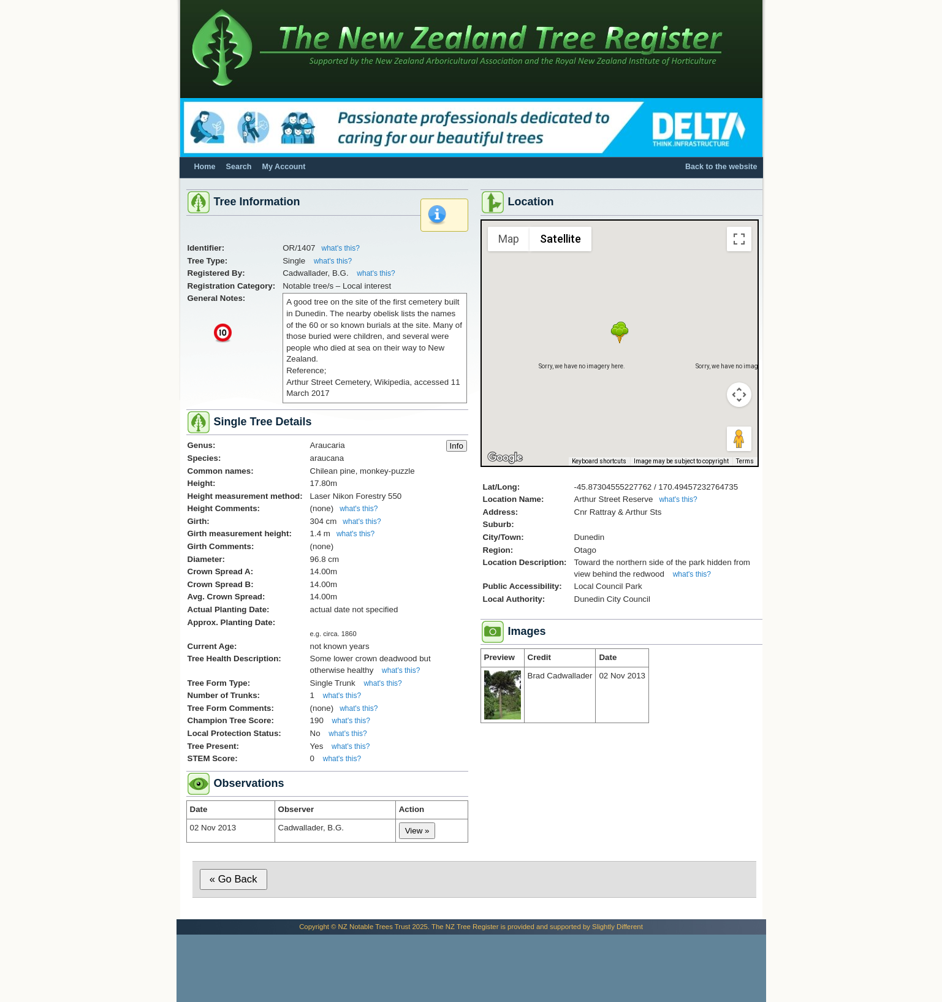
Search (239, 166)
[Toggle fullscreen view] (739, 239)
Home (205, 166)
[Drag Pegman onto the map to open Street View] (739, 439)
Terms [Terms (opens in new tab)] (745, 461)
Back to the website (721, 166)
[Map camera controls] (739, 394)
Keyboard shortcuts (599, 461)
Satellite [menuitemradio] (560, 238)
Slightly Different (617, 926)
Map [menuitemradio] (508, 238)
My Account (284, 166)
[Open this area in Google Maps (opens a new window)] (505, 458)
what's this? (341, 248)
